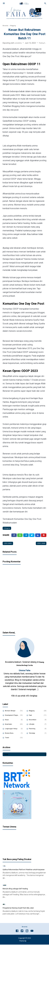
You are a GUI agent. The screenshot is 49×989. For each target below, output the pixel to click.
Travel (8, 741)
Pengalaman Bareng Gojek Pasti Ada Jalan (22, 952)
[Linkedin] (37, 536)
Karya (8, 723)
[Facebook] (14, 536)
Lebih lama (40, 546)
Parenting (34, 732)
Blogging (8, 529)
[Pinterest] (43, 536)
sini (19, 699)
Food (32, 718)
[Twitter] (20, 536)
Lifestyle (33, 727)
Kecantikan (34, 723)
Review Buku (11, 736)
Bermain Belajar (12, 714)
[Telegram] (25, 536)
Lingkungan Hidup (13, 732)
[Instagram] (27, 976)
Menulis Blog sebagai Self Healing (18, 920)
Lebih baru (9, 546)
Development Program (12, 718)
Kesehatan (10, 727)
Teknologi (34, 736)
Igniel (28, 985)
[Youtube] (32, 976)
